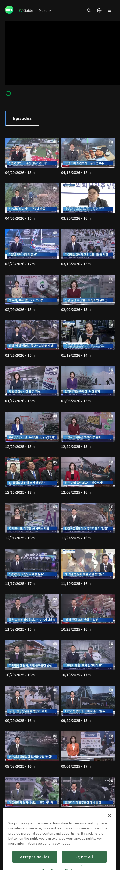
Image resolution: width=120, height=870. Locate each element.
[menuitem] (26, 10)
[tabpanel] (60, 485)
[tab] (22, 118)
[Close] (109, 832)
